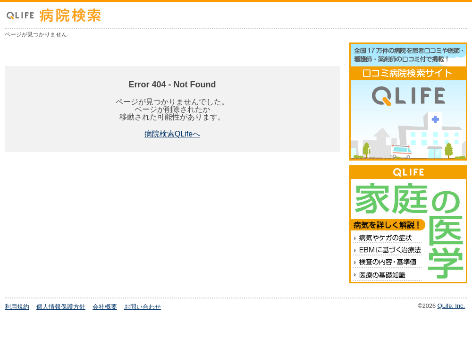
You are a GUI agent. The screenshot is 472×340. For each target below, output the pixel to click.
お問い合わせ (142, 306)
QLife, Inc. (451, 305)
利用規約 (17, 306)
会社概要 (105, 306)
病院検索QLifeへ (172, 134)
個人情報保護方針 (60, 306)
